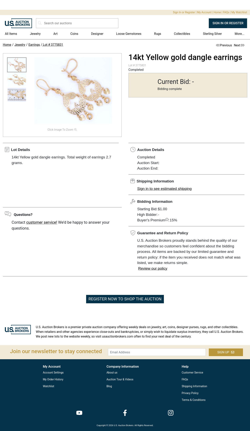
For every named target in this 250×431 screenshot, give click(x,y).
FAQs (226, 12)
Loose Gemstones (128, 34)
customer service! (41, 222)
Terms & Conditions (193, 399)
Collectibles (182, 34)
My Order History (53, 379)
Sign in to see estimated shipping (164, 189)
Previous (224, 45)
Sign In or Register (184, 12)
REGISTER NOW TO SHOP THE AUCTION (125, 299)
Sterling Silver (212, 34)
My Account (204, 12)
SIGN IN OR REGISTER (227, 23)
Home (217, 12)
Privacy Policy (190, 393)
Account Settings (53, 372)
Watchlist (48, 386)
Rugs (157, 34)
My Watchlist (239, 12)
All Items (11, 34)
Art (55, 34)
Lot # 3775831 (52, 45)
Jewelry (35, 34)
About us (111, 372)
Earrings (34, 45)
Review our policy (152, 268)
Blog (109, 386)
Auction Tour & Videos (119, 379)
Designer (97, 34)
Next (239, 45)
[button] (17, 64)
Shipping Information (194, 386)
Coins (74, 34)
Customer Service (192, 372)
